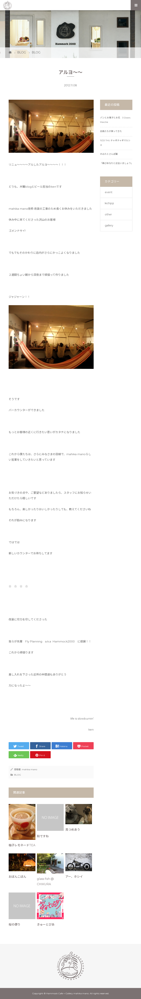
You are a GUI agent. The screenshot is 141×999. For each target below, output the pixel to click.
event (108, 192)
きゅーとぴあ (46, 924)
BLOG (17, 774)
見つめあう (72, 829)
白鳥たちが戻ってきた (111, 131)
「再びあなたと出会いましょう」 (116, 163)
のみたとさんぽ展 (109, 154)
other (108, 214)
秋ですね (43, 836)
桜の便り (14, 924)
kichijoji (109, 203)
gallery (109, 225)
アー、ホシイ (74, 876)
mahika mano (29, 769)
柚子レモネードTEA (22, 845)
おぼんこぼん (17, 876)
